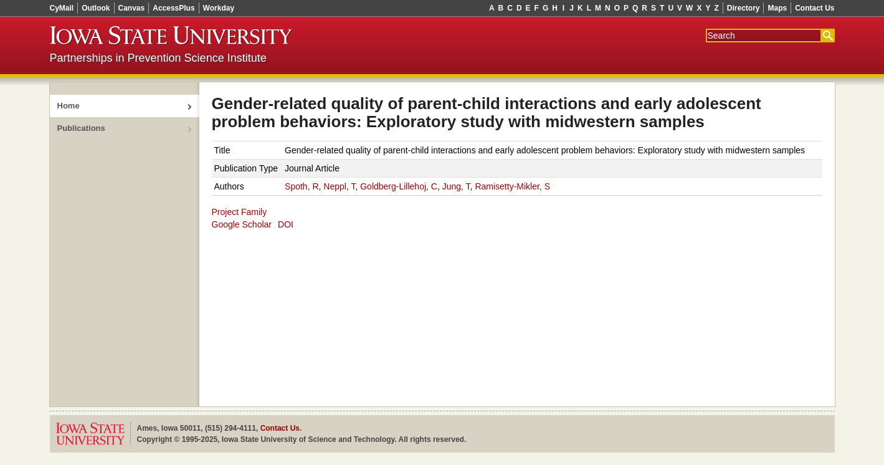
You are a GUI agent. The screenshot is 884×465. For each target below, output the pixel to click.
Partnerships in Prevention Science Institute (158, 58)
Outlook (96, 8)
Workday (218, 8)
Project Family (239, 212)
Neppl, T (339, 186)
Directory (743, 8)
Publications (81, 128)
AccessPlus (173, 8)
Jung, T (456, 186)
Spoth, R (301, 186)
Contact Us (814, 8)
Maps (777, 8)
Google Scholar (242, 224)
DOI (285, 224)
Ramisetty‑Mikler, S (512, 186)
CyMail (62, 8)
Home (68, 105)
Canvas (131, 8)
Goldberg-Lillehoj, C (398, 186)
